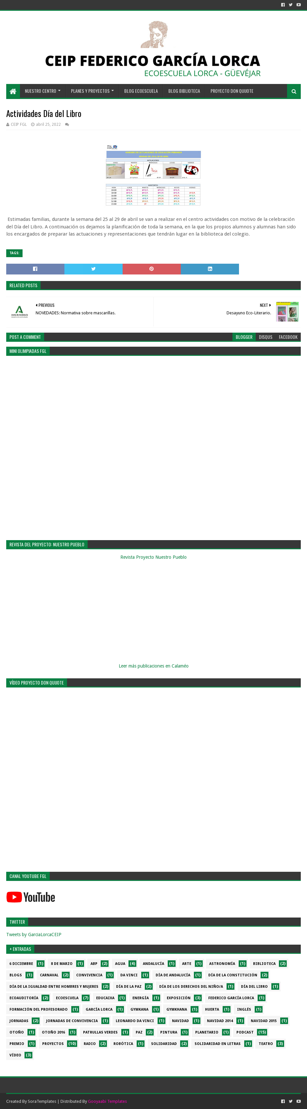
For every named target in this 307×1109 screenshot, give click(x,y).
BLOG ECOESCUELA (141, 90)
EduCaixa (105, 998)
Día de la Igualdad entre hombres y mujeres (53, 987)
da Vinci (129, 975)
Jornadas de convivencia (72, 1021)
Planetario (206, 1032)
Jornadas (18, 1021)
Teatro (266, 1044)
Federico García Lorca (231, 998)
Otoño (16, 1032)
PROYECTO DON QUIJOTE (232, 90)
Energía (140, 998)
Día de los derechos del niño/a (191, 987)
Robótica (123, 1044)
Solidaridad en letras (218, 1044)
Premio (16, 1044)
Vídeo (15, 1055)
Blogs (15, 975)
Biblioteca (264, 964)
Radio (90, 1044)
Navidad (180, 1021)
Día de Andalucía (173, 975)
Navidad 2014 (220, 1021)
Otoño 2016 (53, 1032)
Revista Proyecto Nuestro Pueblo (153, 557)
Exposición (179, 998)
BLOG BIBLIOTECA (184, 90)
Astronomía (222, 964)
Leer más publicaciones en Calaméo (154, 666)
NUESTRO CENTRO (40, 90)
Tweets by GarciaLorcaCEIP (33, 934)
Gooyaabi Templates (107, 1101)
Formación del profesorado (38, 1009)
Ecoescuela (67, 998)
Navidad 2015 (264, 1021)
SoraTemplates (42, 1101)
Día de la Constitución (232, 975)
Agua (120, 964)
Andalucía (153, 964)
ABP (94, 964)
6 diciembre (21, 964)
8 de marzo (62, 964)
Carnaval (49, 975)
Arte (186, 964)
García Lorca (99, 1009)
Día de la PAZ (129, 987)
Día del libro (254, 987)
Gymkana (139, 1009)
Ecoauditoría (23, 998)
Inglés (244, 1009)
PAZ (139, 1032)
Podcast (245, 1032)
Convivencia (89, 975)
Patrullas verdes (100, 1032)
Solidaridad (164, 1044)
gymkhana (176, 1009)
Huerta (212, 1009)
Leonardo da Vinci (135, 1021)
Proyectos (53, 1044)
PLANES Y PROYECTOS (90, 90)
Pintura (168, 1032)
